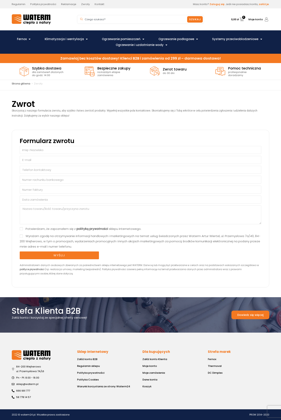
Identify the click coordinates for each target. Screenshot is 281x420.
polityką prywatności (92, 229)
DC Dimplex (215, 373)
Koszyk (146, 386)
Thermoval (215, 366)
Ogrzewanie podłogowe (178, 39)
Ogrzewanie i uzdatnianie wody (141, 45)
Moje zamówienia (153, 373)
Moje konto (255, 19)
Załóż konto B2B (87, 359)
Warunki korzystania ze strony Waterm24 (103, 386)
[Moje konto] (266, 19)
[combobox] (132, 19)
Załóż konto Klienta (154, 359)
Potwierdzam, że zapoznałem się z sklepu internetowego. (83, 229)
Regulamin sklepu (88, 366)
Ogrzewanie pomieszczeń (123, 39)
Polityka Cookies (88, 379)
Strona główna (21, 83)
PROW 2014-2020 (259, 414)
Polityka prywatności (90, 373)
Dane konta (149, 379)
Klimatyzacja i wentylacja (66, 39)
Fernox (23, 39)
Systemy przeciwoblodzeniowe (237, 39)
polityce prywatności (32, 269)
